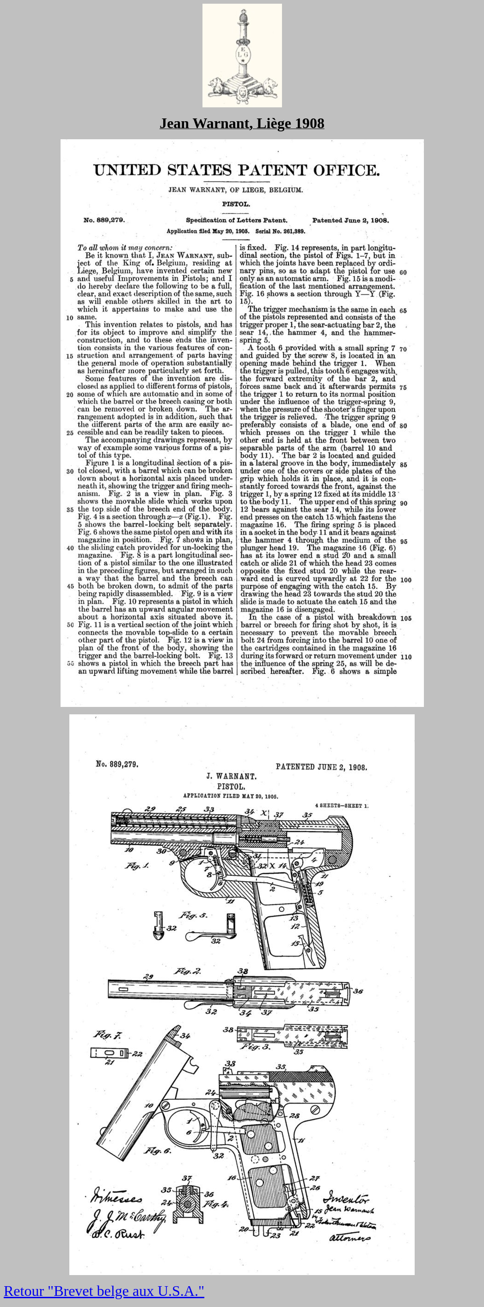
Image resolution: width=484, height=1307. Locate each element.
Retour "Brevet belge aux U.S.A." (104, 1290)
